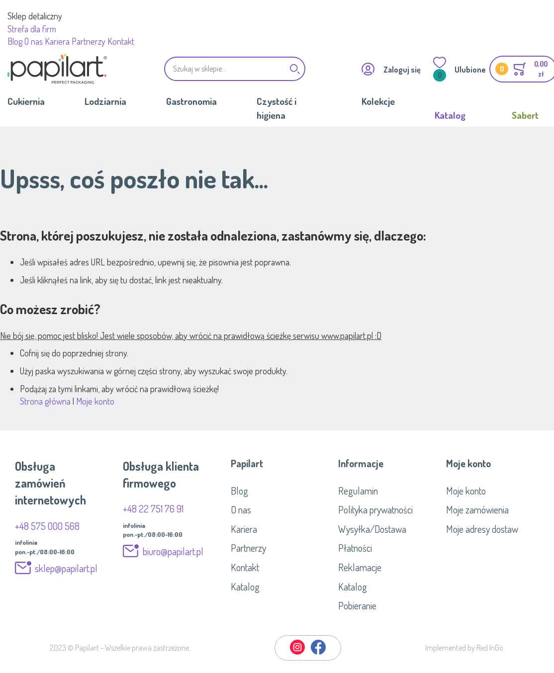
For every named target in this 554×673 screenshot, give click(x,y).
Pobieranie (357, 605)
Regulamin (358, 490)
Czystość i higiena (276, 108)
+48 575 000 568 (47, 525)
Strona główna (45, 401)
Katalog (450, 115)
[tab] (277, 463)
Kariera (57, 41)
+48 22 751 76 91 (153, 508)
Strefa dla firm (31, 28)
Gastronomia (191, 101)
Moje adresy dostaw (482, 528)
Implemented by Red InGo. (465, 648)
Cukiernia (26, 101)
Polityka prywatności (375, 509)
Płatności (355, 547)
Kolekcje (378, 101)
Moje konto (95, 401)
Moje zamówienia (477, 509)
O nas (33, 41)
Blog (14, 41)
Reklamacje (359, 567)
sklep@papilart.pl (66, 568)
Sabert (525, 115)
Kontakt (120, 41)
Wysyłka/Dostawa (372, 528)
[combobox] (234, 69)
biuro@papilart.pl (173, 551)
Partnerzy (88, 41)
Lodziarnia (105, 101)
